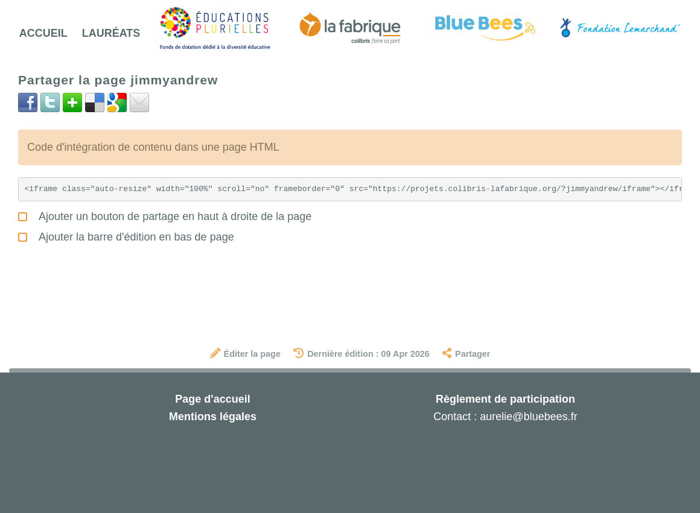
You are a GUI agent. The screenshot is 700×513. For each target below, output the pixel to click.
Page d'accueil (212, 399)
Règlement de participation (505, 399)
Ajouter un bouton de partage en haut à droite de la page (164, 214)
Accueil (43, 33)
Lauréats (111, 33)
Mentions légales (212, 417)
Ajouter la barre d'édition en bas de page (126, 235)
